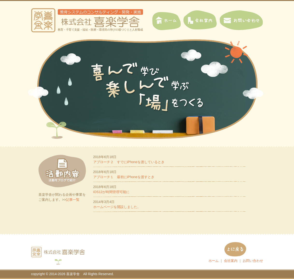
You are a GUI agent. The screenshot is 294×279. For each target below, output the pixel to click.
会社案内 (230, 261)
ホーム (213, 261)
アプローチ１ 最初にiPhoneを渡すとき (124, 177)
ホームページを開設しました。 (117, 207)
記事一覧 (72, 200)
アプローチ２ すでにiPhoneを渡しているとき (129, 162)
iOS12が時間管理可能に (111, 192)
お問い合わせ (253, 261)
